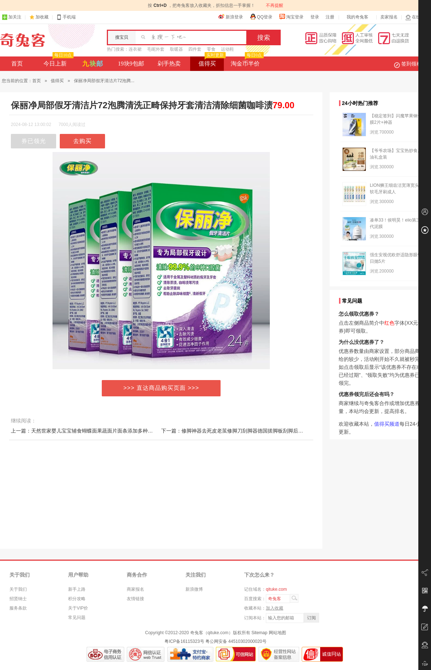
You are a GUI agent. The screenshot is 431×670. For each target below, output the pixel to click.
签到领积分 (411, 63)
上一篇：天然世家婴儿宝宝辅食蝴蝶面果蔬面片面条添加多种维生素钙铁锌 (94, 431)
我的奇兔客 (357, 17)
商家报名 (135, 589)
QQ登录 (261, 17)
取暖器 (176, 49)
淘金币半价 (246, 61)
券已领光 (33, 141)
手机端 (66, 17)
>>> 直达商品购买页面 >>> (161, 388)
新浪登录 (230, 17)
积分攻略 (76, 598)
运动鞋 (227, 49)
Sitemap (259, 632)
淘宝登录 (291, 17)
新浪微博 (194, 589)
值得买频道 (386, 424)
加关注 (11, 17)
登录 (314, 17)
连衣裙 (135, 49)
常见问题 (76, 617)
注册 (330, 17)
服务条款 (18, 608)
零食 (211, 49)
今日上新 (57, 61)
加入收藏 (274, 608)
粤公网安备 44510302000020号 (236, 641)
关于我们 (18, 589)
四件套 (194, 49)
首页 (17, 63)
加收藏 (42, 17)
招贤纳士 (18, 598)
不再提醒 (274, 5)
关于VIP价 (78, 608)
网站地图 (277, 632)
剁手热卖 (169, 63)
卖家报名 (389, 17)
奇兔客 (22, 40)
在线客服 (417, 17)
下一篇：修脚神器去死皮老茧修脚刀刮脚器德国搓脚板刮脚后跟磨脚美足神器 (247, 431)
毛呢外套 (155, 49)
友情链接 (135, 598)
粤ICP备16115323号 (184, 641)
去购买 (82, 141)
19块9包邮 (131, 63)
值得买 (211, 61)
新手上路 (76, 589)
